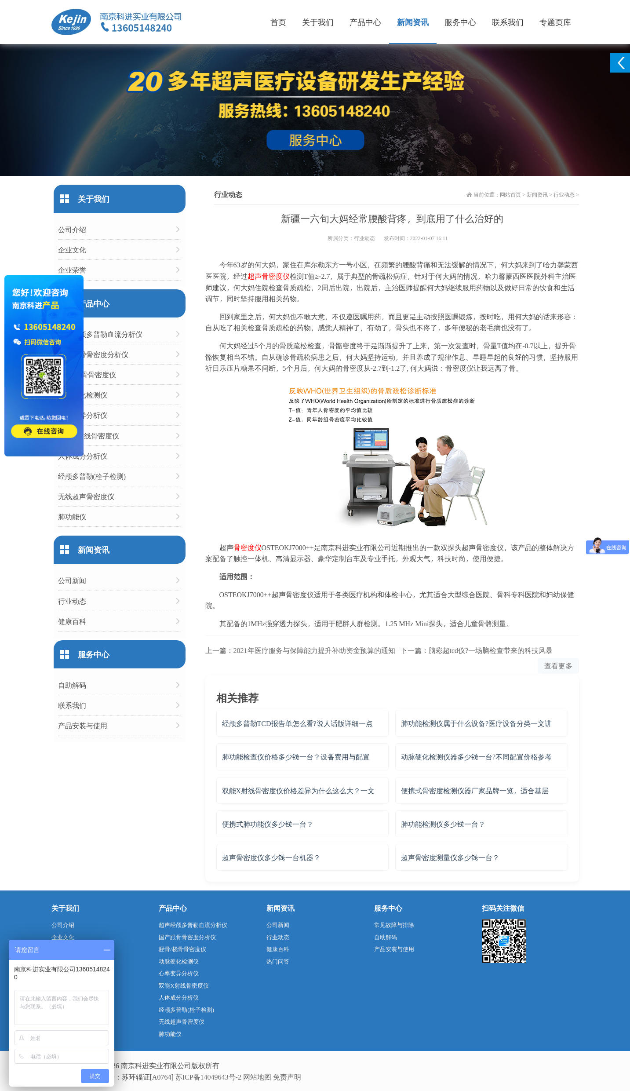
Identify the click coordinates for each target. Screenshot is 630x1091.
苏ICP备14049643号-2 (208, 1077)
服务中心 (460, 21)
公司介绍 (72, 229)
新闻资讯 (413, 21)
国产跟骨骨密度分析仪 (93, 354)
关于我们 (318, 21)
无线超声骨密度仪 (86, 496)
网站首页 (510, 194)
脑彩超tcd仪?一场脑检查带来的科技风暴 (491, 650)
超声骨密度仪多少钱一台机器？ (271, 857)
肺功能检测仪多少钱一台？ (443, 824)
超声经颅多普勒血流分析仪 (100, 334)
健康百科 (72, 621)
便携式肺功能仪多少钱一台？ (267, 824)
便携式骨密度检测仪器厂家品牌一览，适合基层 (475, 790)
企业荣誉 (72, 270)
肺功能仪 (72, 516)
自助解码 (72, 685)
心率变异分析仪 (82, 415)
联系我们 (508, 21)
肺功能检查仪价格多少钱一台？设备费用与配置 (296, 757)
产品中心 (365, 21)
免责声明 (287, 1077)
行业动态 (564, 194)
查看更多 (558, 665)
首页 (278, 21)
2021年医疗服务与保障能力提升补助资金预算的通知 (314, 650)
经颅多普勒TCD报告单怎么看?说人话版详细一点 (297, 723)
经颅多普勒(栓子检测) (92, 476)
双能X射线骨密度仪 (89, 436)
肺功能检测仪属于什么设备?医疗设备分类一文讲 (476, 723)
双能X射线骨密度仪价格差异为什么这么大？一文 (298, 790)
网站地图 (257, 1077)
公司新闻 (72, 580)
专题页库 (555, 21)
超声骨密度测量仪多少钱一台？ (450, 857)
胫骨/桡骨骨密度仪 (87, 374)
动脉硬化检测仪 (82, 395)
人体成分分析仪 (82, 456)
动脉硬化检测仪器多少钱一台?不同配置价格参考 (476, 757)
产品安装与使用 (82, 725)
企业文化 (72, 249)
